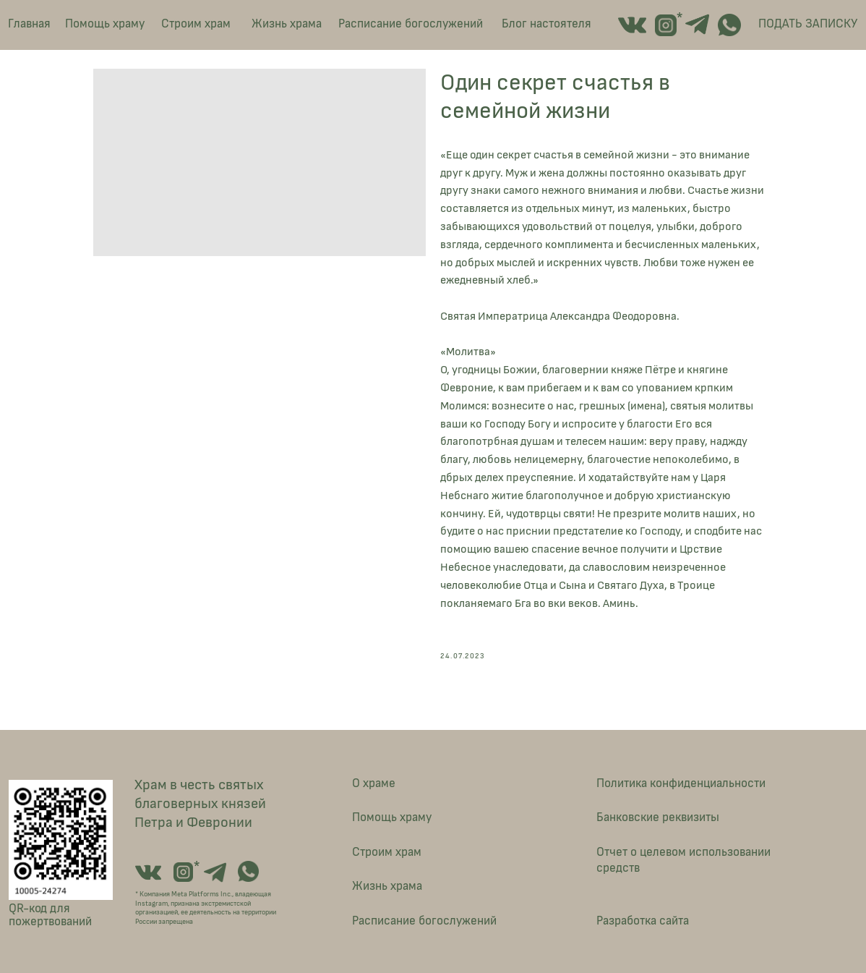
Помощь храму (105, 23)
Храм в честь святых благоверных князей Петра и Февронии (200, 803)
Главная (29, 23)
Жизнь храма (287, 23)
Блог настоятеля (546, 23)
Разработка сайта (642, 920)
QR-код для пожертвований (50, 915)
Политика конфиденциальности (681, 783)
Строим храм (196, 23)
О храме (373, 783)
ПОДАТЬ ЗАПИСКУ (807, 23)
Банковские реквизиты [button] (657, 817)
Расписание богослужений (410, 23)
